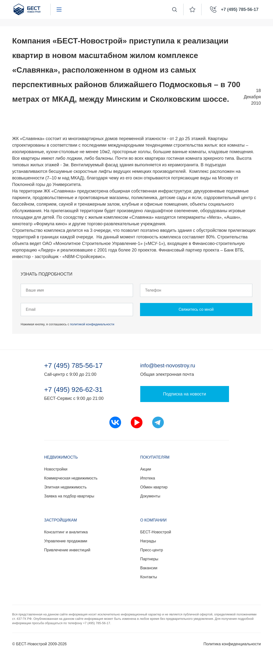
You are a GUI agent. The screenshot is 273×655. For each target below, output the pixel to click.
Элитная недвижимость (65, 487)
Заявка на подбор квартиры (69, 496)
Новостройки (56, 469)
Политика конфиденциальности (232, 644)
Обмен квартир (153, 487)
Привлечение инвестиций (67, 550)
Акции (145, 469)
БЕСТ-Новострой (155, 532)
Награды (148, 541)
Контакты (148, 577)
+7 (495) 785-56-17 (73, 365)
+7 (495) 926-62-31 (73, 389)
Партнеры (149, 559)
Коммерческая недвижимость (71, 478)
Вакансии (149, 568)
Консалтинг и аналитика (66, 532)
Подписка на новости (184, 394)
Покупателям (154, 457)
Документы (150, 496)
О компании (153, 520)
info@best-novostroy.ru (167, 365)
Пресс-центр (151, 550)
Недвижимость (61, 457)
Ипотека (147, 478)
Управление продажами (65, 541)
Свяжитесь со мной (196, 309)
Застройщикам (60, 520)
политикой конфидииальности (92, 324)
